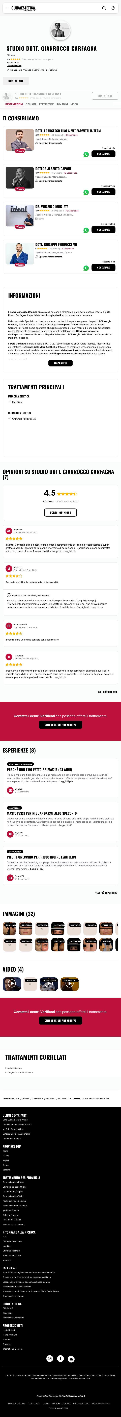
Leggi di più (66, 771)
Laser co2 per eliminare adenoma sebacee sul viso (26, 1272)
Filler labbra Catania (12, 1210)
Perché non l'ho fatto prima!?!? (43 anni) (39, 760)
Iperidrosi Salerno (13, 1058)
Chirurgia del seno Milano (14, 1177)
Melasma (7, 1250)
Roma (5, 1141)
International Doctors (12, 1339)
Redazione (8, 1303)
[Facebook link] (60, 1350)
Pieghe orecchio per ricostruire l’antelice (41, 847)
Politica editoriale (101, 1394)
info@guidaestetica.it (74, 1386)
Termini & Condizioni (58, 1399)
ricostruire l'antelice (26, 852)
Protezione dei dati (16, 1394)
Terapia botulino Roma (13, 1172)
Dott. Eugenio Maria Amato (15, 1110)
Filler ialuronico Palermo (14, 1215)
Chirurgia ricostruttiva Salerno (19, 1063)
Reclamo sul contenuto (13, 1308)
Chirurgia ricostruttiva (24, 409)
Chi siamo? (8, 1299)
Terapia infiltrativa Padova (15, 1196)
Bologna (6, 1160)
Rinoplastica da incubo (13, 1286)
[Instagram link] (49, 1350)
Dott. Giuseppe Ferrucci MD (56, 234)
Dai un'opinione (14, 65)
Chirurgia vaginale (11, 1241)
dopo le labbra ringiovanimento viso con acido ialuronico (29, 1263)
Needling (7, 1236)
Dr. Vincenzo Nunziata (51, 197)
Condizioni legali (81, 1394)
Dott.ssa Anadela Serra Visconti (17, 1115)
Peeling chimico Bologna (14, 1191)
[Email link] (71, 1349)
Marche (6, 1330)
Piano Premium (10, 1325)
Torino (6, 1155)
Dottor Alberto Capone (53, 159)
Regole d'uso (34, 1394)
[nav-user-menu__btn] (113, 8)
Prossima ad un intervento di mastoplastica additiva (27, 1268)
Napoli (6, 1151)
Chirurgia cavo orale (12, 1232)
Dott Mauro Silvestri (12, 1129)
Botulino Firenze (10, 1205)
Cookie (46, 1394)
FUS (5, 1227)
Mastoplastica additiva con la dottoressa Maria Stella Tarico (31, 1282)
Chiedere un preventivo (61, 715)
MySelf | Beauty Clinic (13, 1119)
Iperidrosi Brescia (11, 1201)
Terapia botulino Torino (13, 1187)
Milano (6, 1146)
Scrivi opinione (60, 503)
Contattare (103, 144)
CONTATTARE (15, 81)
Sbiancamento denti (12, 1246)
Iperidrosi (17, 392)
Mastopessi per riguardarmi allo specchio (42, 803)
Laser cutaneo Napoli (13, 1182)
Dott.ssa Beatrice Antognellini (16, 1124)
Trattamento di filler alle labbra (17, 1277)
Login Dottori (9, 1320)
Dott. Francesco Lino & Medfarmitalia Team (68, 121)
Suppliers (7, 1334)
